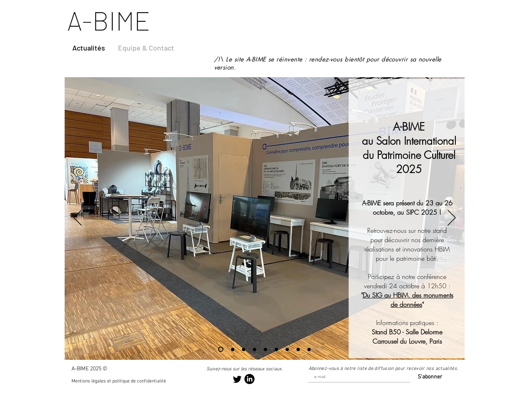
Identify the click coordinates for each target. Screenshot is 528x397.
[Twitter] (237, 379)
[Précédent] (78, 218)
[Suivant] (452, 218)
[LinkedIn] (249, 379)
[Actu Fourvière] (265, 349)
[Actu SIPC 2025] (220, 349)
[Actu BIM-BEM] (287, 349)
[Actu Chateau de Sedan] (243, 349)
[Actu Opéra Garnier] (254, 349)
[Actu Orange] (276, 349)
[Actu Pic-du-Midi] (309, 349)
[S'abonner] (428, 377)
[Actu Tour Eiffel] (232, 349)
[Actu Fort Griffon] (298, 349)
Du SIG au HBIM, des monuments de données (408, 300)
